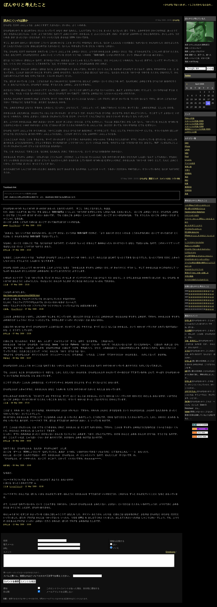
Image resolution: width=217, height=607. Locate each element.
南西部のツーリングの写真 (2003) (198, 129)
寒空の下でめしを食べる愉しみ (197, 273)
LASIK (187, 150)
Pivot (187, 156)
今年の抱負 (189, 276)
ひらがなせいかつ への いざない (197, 259)
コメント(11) (165, 179)
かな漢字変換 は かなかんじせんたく (199, 256)
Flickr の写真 (189, 118)
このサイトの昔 (191, 132)
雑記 (186, 180)
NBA (186, 153)
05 (198, 291)
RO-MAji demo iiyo (192, 232)
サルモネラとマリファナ (194, 269)
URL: (5, 548)
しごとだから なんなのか (194, 242)
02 (191, 291)
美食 (186, 194)
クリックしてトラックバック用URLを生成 (20, 194)
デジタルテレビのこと (193, 229)
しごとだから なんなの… (201, 5)
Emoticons (170, 552)
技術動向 (188, 173)
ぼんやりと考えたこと (25, 4)
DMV (187, 143)
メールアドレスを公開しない (59, 594)
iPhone (187, 146)
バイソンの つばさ (192, 215)
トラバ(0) (176, 179)
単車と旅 (188, 167)
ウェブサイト (14, 225)
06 (200, 291)
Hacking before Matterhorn (195, 212)
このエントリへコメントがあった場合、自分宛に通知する (72, 591)
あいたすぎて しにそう (193, 225)
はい (115, 544)
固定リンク (153, 179)
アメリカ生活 (190, 163)
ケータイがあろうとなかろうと (197, 279)
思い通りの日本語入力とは (195, 208)
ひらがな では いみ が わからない (197, 249)
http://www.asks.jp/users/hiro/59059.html (21, 295)
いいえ (116, 548)
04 (196, 291)
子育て (187, 170)
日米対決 (188, 190)
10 (208, 291)
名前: (5, 540)
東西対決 (188, 187)
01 (189, 291)
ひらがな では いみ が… (176, 5)
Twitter (188, 76)
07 (202, 291)
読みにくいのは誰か (192, 246)
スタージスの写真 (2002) (194, 124)
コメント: (7, 552)
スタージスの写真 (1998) (194, 126)
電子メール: (8, 544)
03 (194, 291)
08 (204, 291)
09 (206, 291)
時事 (186, 183)
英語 (186, 177)
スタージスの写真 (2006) (194, 121)
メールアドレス (16, 486)
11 (211, 294)
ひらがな (188, 160)
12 (213, 291)
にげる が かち (190, 252)
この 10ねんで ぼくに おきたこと (197, 205)
